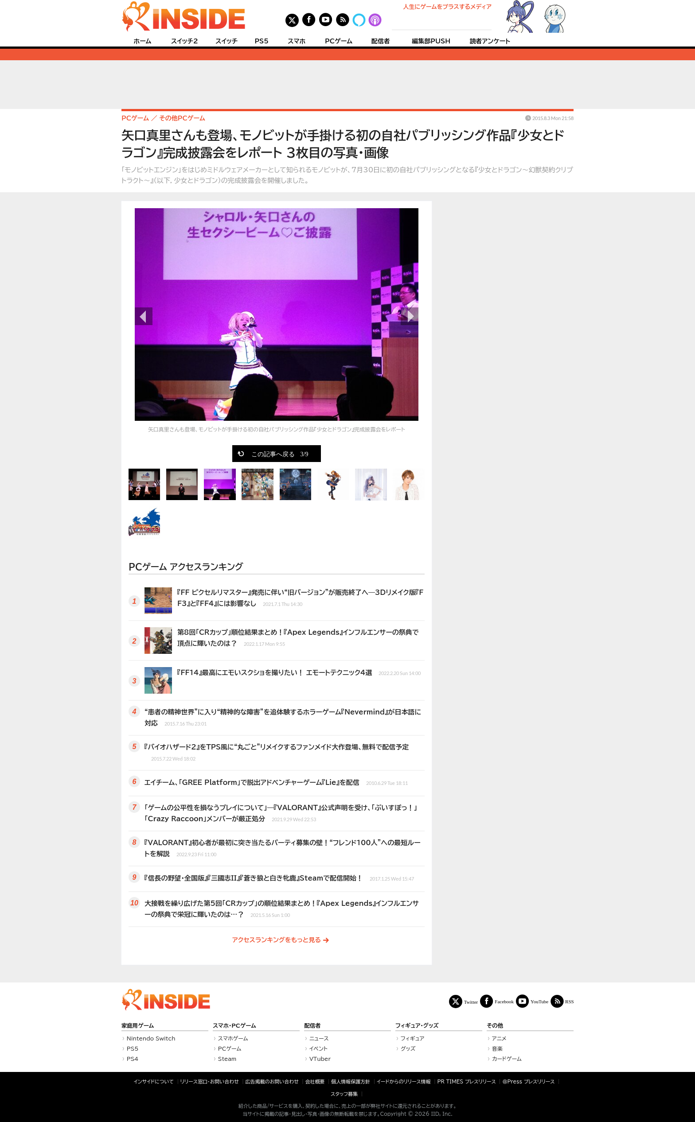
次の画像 (409, 316)
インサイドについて (154, 1081)
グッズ (408, 1048)
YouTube (539, 1001)
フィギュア (413, 1038)
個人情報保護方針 (350, 1081)
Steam (227, 1058)
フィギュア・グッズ (417, 1026)
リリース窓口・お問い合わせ (209, 1081)
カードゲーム (507, 1058)
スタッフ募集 (344, 1093)
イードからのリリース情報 (404, 1081)
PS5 (261, 41)
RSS (569, 1001)
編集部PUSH (431, 41)
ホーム (142, 41)
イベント (318, 1048)
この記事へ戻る (279, 453)
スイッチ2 (184, 41)
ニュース (319, 1038)
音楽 (497, 1048)
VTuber (320, 1058)
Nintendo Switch (151, 1038)
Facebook (504, 1001)
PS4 (133, 1058)
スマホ (296, 41)
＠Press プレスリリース (528, 1081)
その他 (495, 1026)
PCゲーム (338, 41)
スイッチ (226, 41)
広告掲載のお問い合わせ (272, 1081)
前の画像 (143, 316)
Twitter (471, 1001)
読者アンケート (490, 41)
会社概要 (315, 1081)
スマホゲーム (233, 1038)
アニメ (499, 1038)
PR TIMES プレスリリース (466, 1081)
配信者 (380, 41)
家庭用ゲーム (137, 1026)
